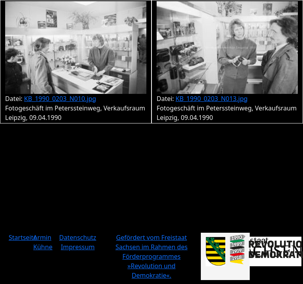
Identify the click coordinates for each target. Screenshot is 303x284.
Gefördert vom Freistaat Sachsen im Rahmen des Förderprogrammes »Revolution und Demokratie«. (152, 256)
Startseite (23, 237)
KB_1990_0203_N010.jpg (60, 98)
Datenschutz (77, 237)
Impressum (78, 247)
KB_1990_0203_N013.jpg (212, 98)
